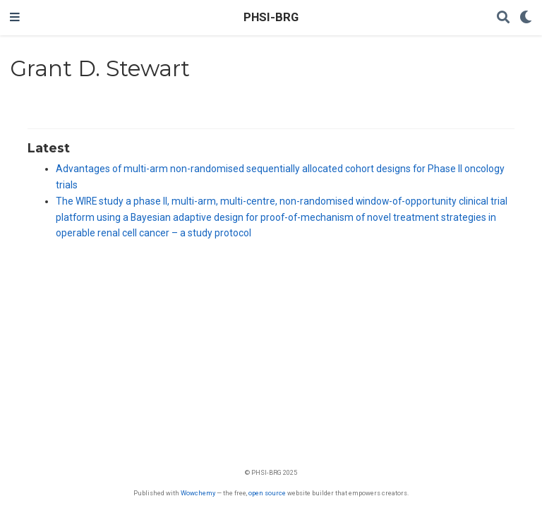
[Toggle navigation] (15, 17)
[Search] (503, 18)
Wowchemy (198, 493)
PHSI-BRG (271, 17)
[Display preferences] (525, 18)
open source (267, 493)
